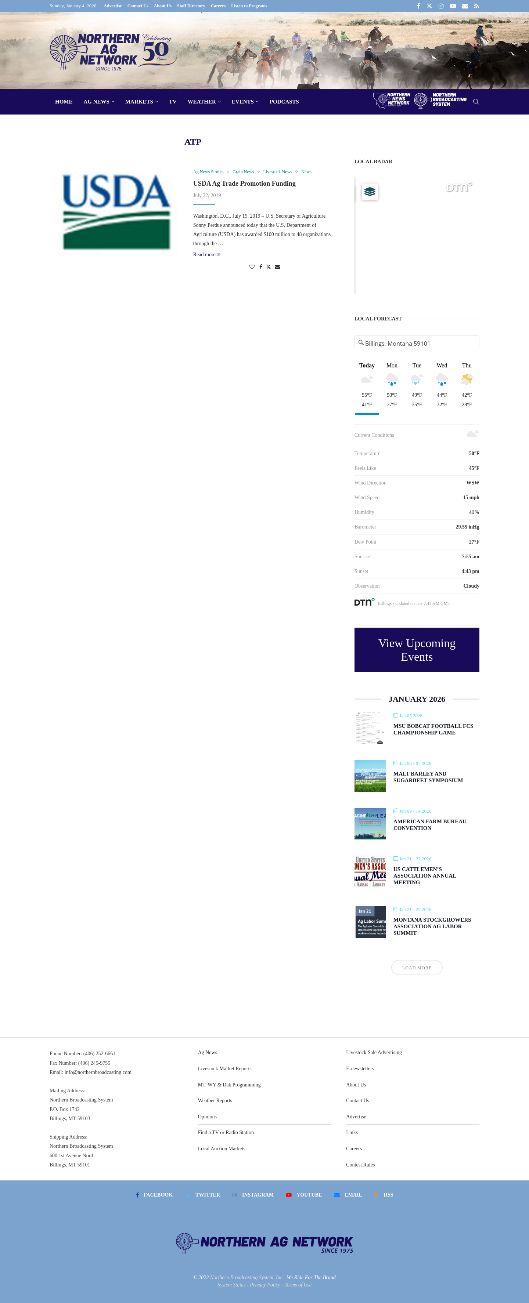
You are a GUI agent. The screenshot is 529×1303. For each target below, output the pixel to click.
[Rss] (476, 6)
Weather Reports (215, 1100)
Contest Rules (360, 1165)
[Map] (417, 235)
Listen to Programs (249, 5)
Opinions (207, 1116)
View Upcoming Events (417, 649)
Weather (202, 102)
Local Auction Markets (221, 1148)
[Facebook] (419, 6)
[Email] (465, 6)
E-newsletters (360, 1068)
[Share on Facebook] (260, 268)
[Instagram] (441, 6)
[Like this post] (252, 268)
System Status (231, 1285)
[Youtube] (453, 6)
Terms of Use (298, 1285)
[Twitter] (429, 6)
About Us (163, 5)
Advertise (113, 5)
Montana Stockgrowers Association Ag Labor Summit (432, 926)
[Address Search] (417, 343)
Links (352, 1132)
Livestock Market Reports (225, 1068)
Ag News (96, 102)
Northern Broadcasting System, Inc (246, 1277)
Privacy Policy (265, 1285)
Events (243, 102)
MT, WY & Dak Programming (229, 1085)
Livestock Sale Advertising (374, 1052)
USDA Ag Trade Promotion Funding (244, 184)
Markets (139, 102)
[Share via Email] (277, 268)
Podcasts (284, 102)
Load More (417, 967)
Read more (206, 255)
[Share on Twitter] (268, 267)
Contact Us (137, 5)
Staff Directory (191, 5)
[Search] (475, 102)
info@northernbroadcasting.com (98, 1072)
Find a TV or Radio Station (226, 1132)
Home (64, 102)
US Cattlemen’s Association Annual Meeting (424, 875)
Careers (218, 5)
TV (173, 102)
